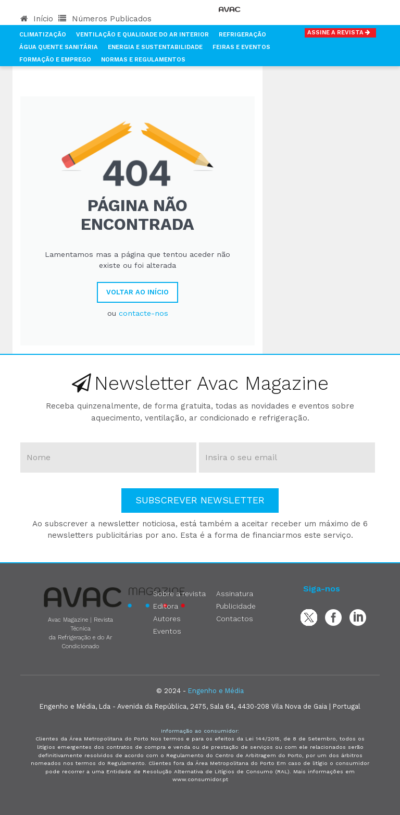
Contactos (234, 618)
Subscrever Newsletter (200, 500)
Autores (167, 618)
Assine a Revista (340, 32)
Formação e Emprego (55, 59)
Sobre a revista (179, 593)
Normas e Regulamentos (143, 59)
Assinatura (234, 593)
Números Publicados (105, 18)
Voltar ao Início (137, 292)
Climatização (42, 34)
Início (36, 18)
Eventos (167, 631)
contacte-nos (143, 313)
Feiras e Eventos (241, 47)
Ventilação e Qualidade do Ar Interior (142, 34)
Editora (165, 606)
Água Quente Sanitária (58, 47)
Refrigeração (242, 34)
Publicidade (236, 606)
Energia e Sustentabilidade (155, 47)
